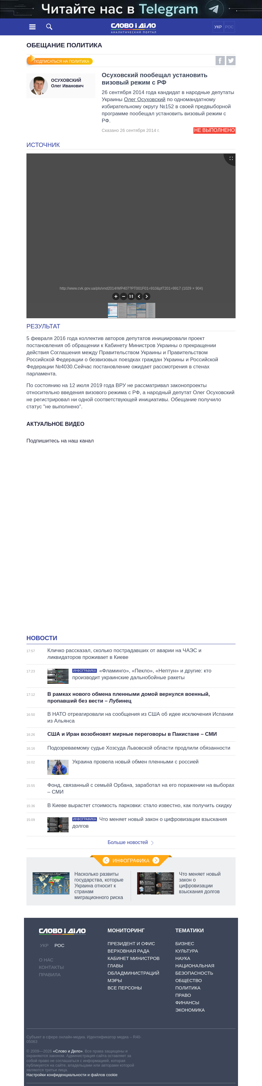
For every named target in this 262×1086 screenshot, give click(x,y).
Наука (182, 958)
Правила (50, 974)
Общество (188, 980)
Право (183, 995)
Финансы (187, 1002)
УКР (218, 27)
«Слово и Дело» (67, 1051)
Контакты (51, 967)
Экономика (190, 1010)
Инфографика (131, 860)
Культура (186, 950)
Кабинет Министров (134, 958)
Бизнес (184, 943)
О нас (46, 959)
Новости (41, 638)
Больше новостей (130, 842)
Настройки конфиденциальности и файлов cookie (71, 1074)
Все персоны (125, 987)
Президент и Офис (131, 943)
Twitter (231, 60)
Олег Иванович (71, 83)
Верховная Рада (128, 950)
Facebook (220, 60)
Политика (187, 987)
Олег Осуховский (144, 99)
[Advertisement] (131, 507)
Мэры (115, 980)
